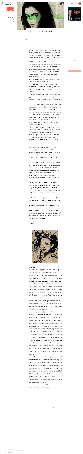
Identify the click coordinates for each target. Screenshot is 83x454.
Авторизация (10, 10)
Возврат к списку (20, 450)
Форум (12, 19)
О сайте (12, 24)
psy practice (7, 3)
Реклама (12, 23)
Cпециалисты (10, 12)
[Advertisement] (45, 42)
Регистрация (10, 8)
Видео (12, 15)
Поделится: (25, 37)
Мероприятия (11, 17)
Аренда (12, 21)
